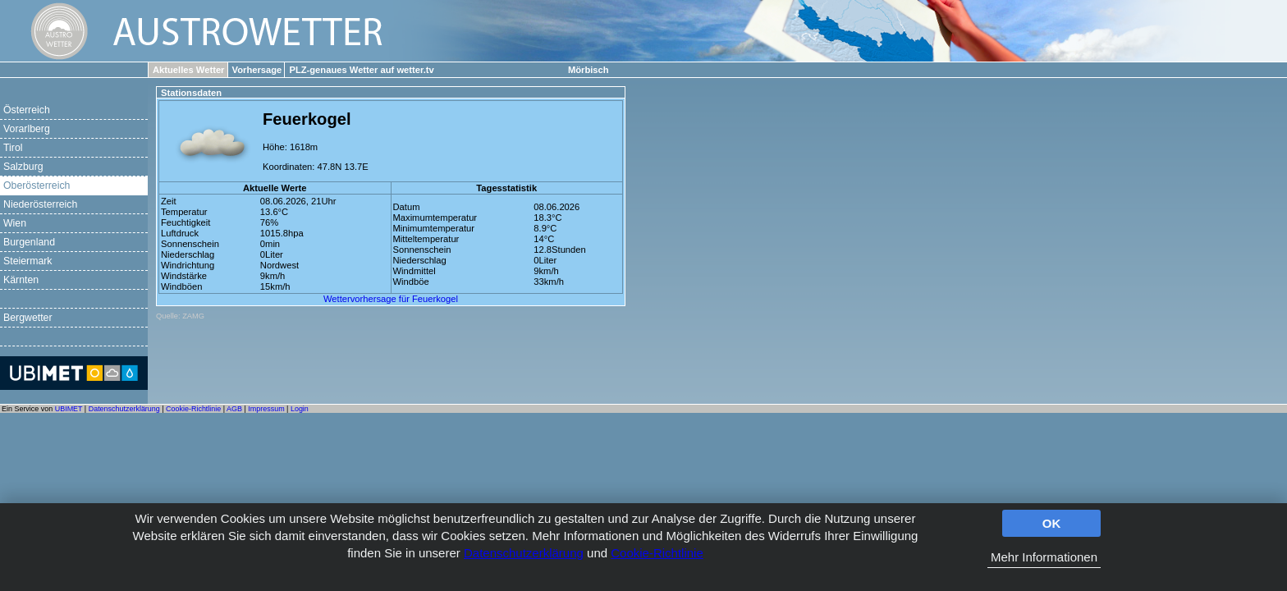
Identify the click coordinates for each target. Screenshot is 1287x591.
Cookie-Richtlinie (657, 553)
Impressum (266, 409)
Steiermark (28, 261)
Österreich (26, 110)
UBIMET (69, 409)
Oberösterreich (36, 185)
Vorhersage (257, 70)
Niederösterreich (40, 204)
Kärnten (21, 280)
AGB (234, 409)
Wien (14, 223)
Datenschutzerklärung (524, 553)
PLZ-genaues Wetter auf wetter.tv (361, 70)
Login (300, 409)
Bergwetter (28, 317)
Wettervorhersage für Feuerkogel (390, 299)
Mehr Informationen (1044, 557)
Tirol (12, 147)
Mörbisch (588, 70)
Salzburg (23, 166)
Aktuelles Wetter (188, 70)
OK (1051, 523)
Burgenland (29, 242)
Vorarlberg (26, 129)
